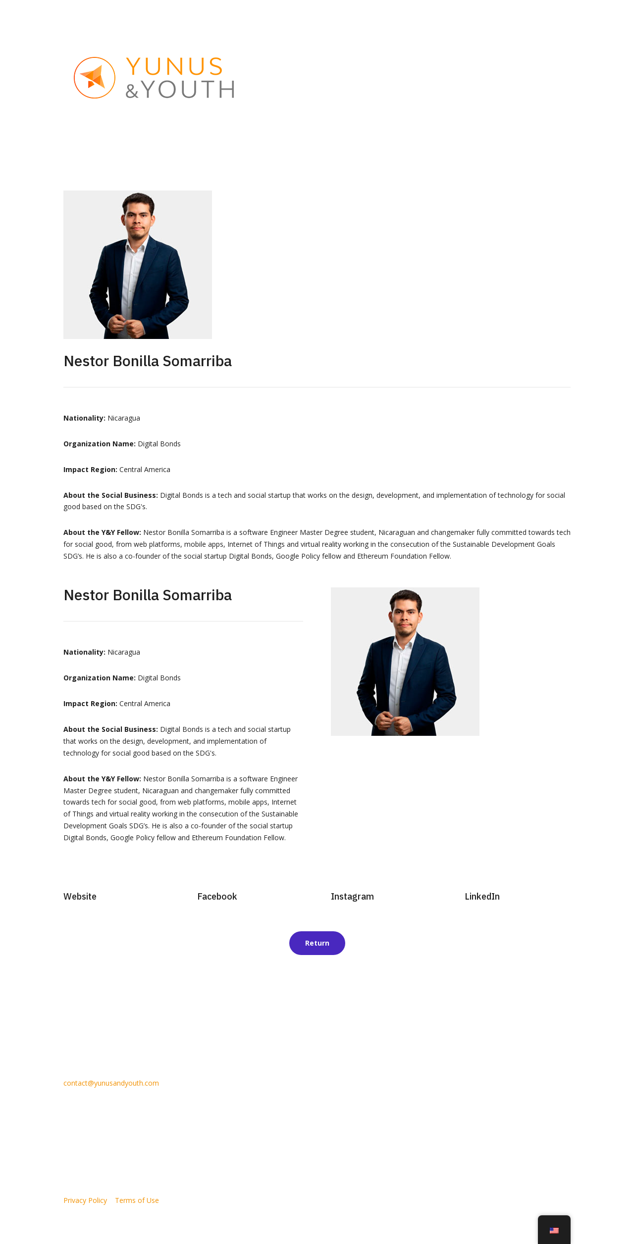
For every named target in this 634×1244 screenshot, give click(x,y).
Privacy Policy (85, 1200)
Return (317, 943)
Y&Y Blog (519, 77)
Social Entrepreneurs (379, 77)
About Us (320, 77)
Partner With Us (458, 77)
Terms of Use (137, 1200)
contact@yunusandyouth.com (111, 1083)
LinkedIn (482, 896)
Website (80, 896)
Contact (558, 77)
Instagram (352, 896)
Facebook (217, 896)
